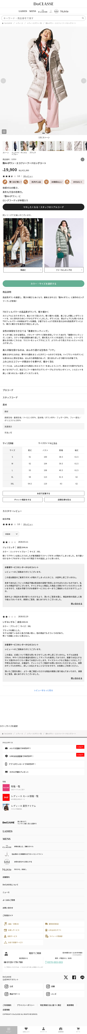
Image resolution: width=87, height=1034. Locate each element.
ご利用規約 (7, 1005)
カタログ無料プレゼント (17, 772)
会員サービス (10, 936)
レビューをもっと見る (43, 690)
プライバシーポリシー (25, 1005)
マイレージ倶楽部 (54, 936)
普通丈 (23, 270)
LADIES (23, 11)
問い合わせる (76, 603)
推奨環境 (70, 1005)
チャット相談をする (22, 499)
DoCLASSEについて (10, 884)
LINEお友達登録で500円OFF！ (44, 755)
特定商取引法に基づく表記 (50, 1005)
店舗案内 (6, 877)
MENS (32, 11)
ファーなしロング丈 (64, 270)
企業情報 (6, 1009)
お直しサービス (11, 930)
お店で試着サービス (13, 942)
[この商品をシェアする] (82, 159)
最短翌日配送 (52, 924)
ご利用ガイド (8, 915)
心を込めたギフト (53, 930)
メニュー (8, 1030)
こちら (54, 443)
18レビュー (28, 176)
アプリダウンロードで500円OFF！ (20, 764)
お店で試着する (43, 493)
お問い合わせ (8, 907)
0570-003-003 (55, 962)
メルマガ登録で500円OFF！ (44, 747)
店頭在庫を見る (64, 499)
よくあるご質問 (9, 900)
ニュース (6, 892)
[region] (43, 11)
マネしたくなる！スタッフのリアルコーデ (43, 207)
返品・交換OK (11, 924)
